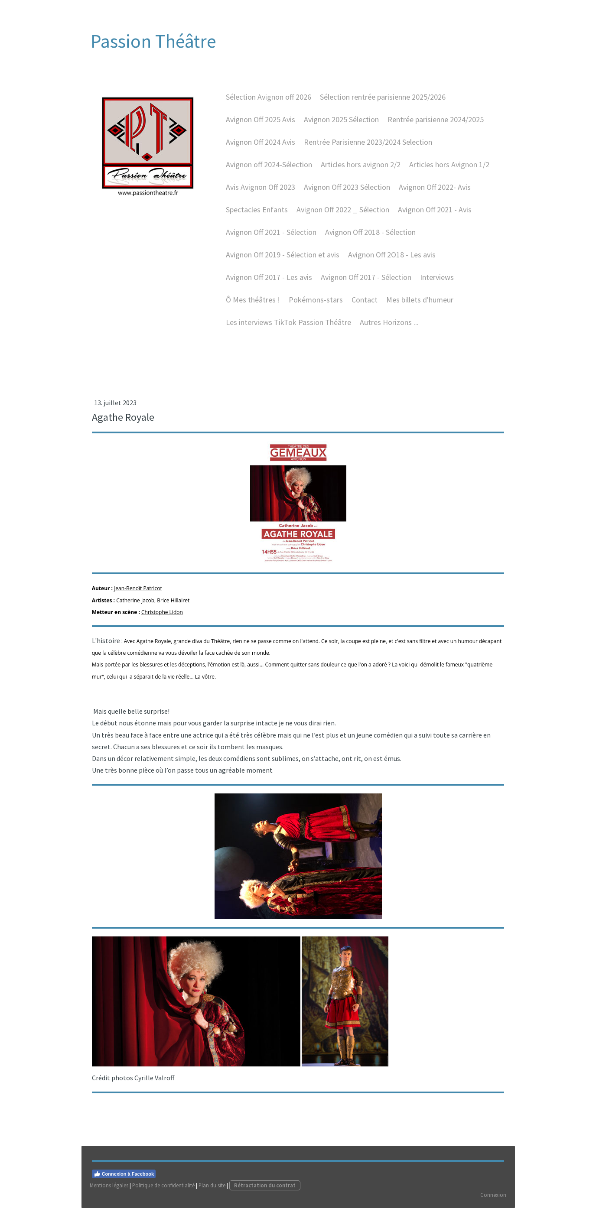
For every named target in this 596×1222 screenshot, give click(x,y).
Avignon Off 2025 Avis (259, 126)
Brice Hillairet (173, 609)
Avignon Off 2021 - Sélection (270, 239)
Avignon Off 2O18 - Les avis (390, 261)
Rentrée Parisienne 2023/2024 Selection (367, 148)
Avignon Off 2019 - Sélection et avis (281, 261)
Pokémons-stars (314, 306)
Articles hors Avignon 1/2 (448, 171)
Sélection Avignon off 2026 (267, 103)
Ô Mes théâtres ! (252, 306)
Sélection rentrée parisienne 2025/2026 (381, 103)
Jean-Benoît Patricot (138, 597)
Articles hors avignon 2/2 (359, 171)
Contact (363, 306)
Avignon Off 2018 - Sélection (369, 239)
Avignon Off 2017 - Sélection (364, 284)
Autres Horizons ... (387, 329)
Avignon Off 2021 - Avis (433, 216)
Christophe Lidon (162, 621)
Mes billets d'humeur (418, 306)
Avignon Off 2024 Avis (259, 148)
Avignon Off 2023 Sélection (346, 193)
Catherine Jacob (136, 609)
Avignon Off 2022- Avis (433, 193)
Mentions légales (109, 1198)
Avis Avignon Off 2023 (259, 193)
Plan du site (212, 1198)
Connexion (493, 1208)
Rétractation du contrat (265, 1198)
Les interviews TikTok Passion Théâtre (287, 329)
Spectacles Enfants (256, 216)
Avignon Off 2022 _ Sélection (341, 216)
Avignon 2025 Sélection (340, 126)
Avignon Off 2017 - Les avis (268, 284)
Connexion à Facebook (124, 1187)
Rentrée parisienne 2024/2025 (434, 126)
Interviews (436, 284)
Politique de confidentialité (164, 1198)
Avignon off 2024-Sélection (268, 171)
